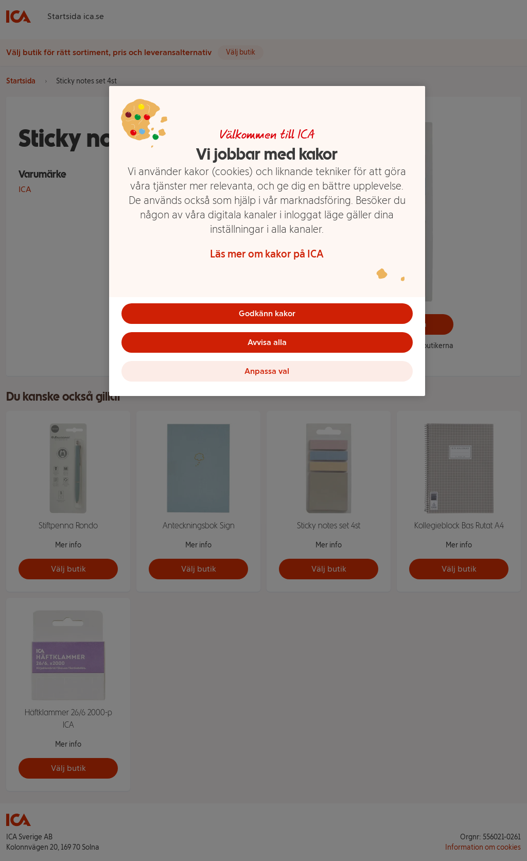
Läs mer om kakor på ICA (267, 254)
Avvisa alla (267, 342)
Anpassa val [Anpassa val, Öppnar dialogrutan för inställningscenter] (266, 371)
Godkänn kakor (267, 313)
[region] (267, 241)
